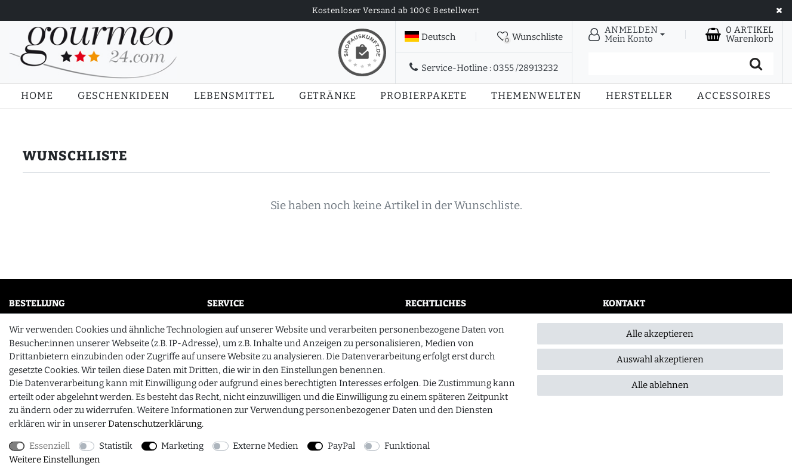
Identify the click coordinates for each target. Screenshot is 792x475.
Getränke (327, 95)
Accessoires (734, 95)
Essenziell (49, 445)
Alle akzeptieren (660, 333)
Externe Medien (265, 445)
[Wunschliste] (530, 36)
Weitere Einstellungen (54, 459)
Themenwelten (536, 95)
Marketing (182, 445)
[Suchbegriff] (663, 63)
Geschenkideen (124, 95)
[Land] (430, 37)
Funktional (407, 445)
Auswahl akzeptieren (660, 359)
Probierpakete (423, 95)
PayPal (341, 445)
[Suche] (755, 63)
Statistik (115, 445)
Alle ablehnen (660, 385)
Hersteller (639, 95)
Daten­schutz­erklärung (155, 423)
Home (37, 95)
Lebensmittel (234, 95)
